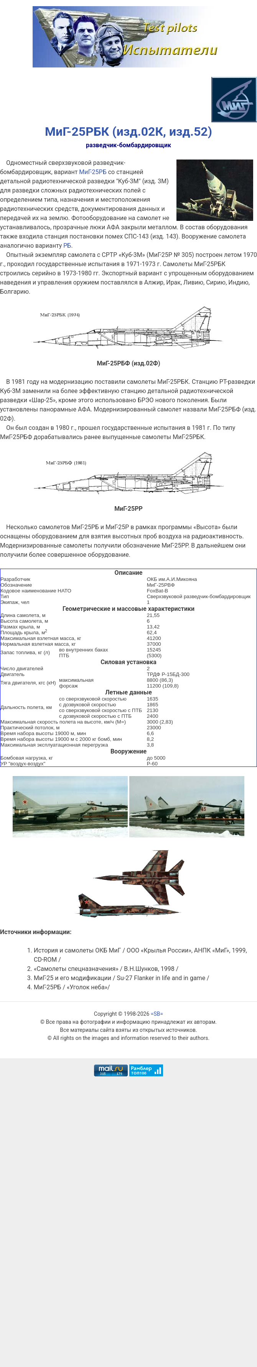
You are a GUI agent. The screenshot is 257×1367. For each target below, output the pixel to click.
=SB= (157, 1014)
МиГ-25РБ (92, 172)
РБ (67, 245)
